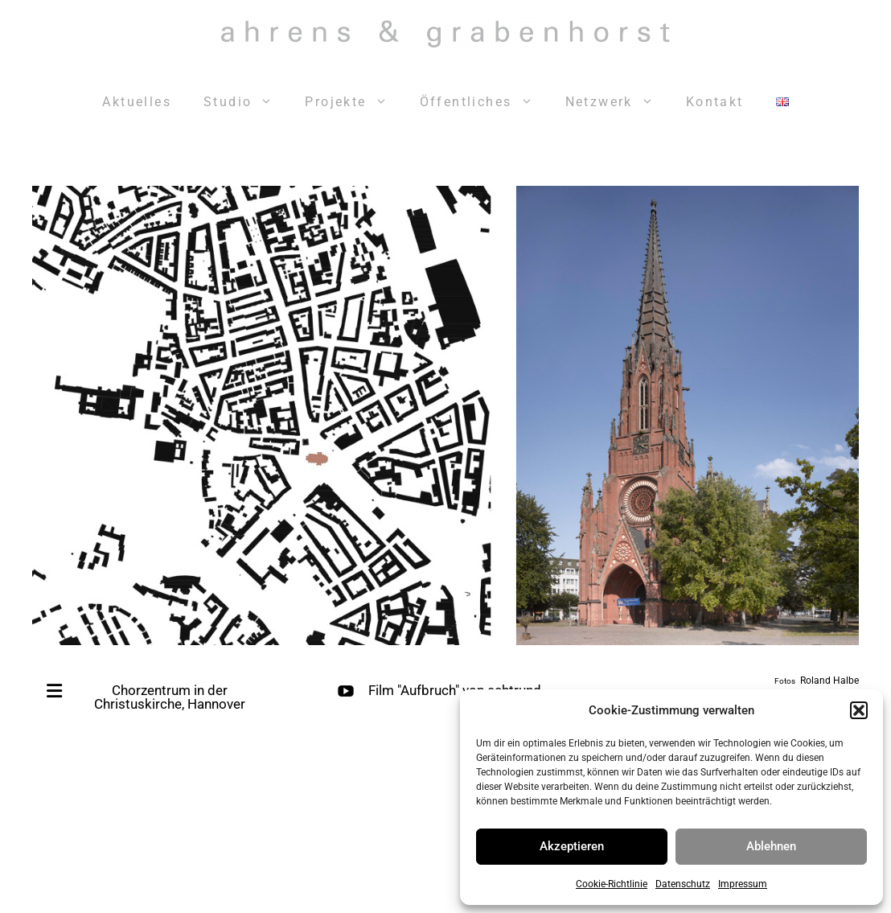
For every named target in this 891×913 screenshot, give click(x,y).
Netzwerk (617, 102)
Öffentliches (484, 102)
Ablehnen (771, 846)
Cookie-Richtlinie (611, 884)
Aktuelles (136, 101)
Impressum (742, 884)
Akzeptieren (572, 846)
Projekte (354, 102)
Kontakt (715, 101)
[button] (859, 710)
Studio (246, 102)
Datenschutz (682, 884)
